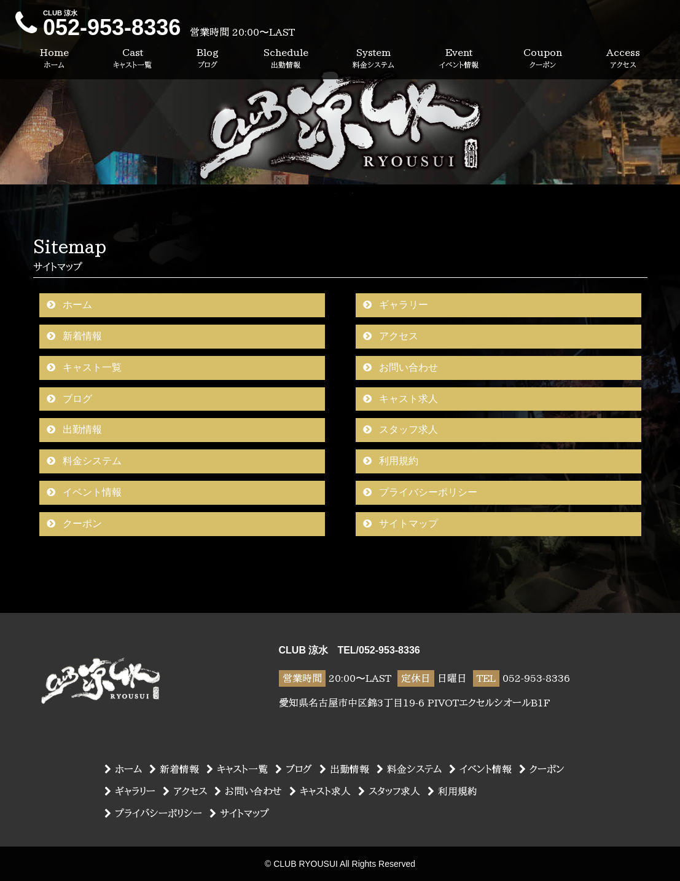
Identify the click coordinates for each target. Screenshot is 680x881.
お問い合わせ (400, 367)
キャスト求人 (400, 398)
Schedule (286, 58)
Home (54, 58)
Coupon (542, 58)
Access (623, 58)
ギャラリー (395, 304)
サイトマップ (400, 523)
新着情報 (74, 336)
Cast (132, 58)
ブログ (69, 398)
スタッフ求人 (400, 429)
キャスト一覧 (84, 367)
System (373, 58)
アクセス (390, 336)
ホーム (69, 304)
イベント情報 (84, 492)
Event (459, 58)
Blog (208, 58)
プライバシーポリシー (420, 492)
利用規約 (390, 461)
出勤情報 (74, 429)
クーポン (74, 523)
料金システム (84, 461)
